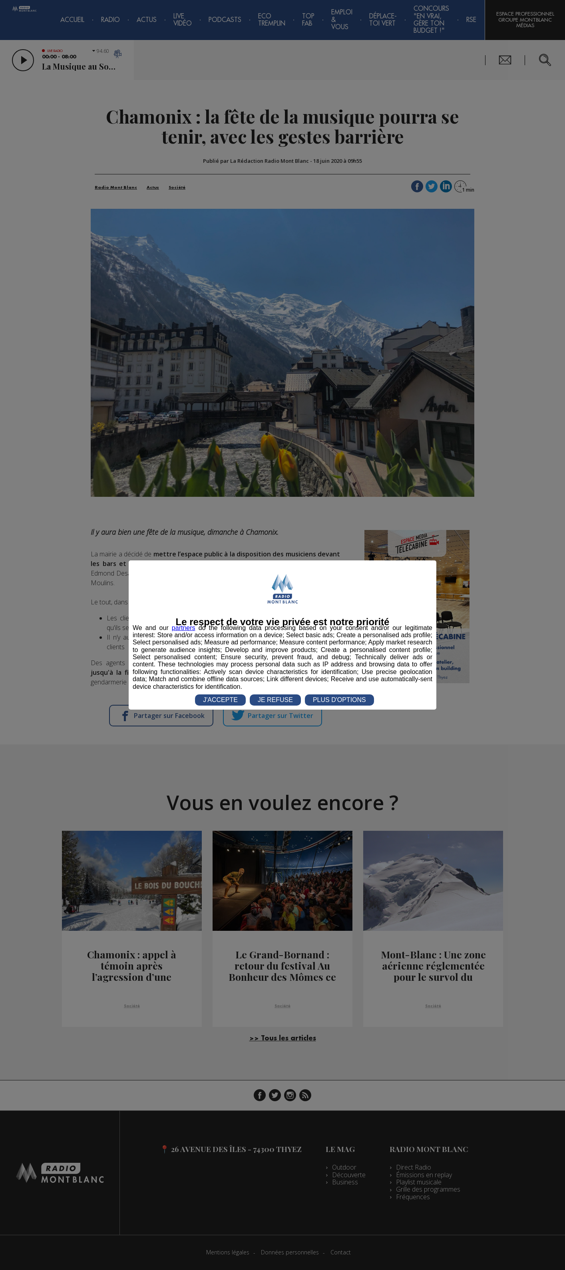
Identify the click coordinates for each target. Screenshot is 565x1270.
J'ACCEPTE (220, 699)
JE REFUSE (275, 699)
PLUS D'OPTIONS (339, 699)
